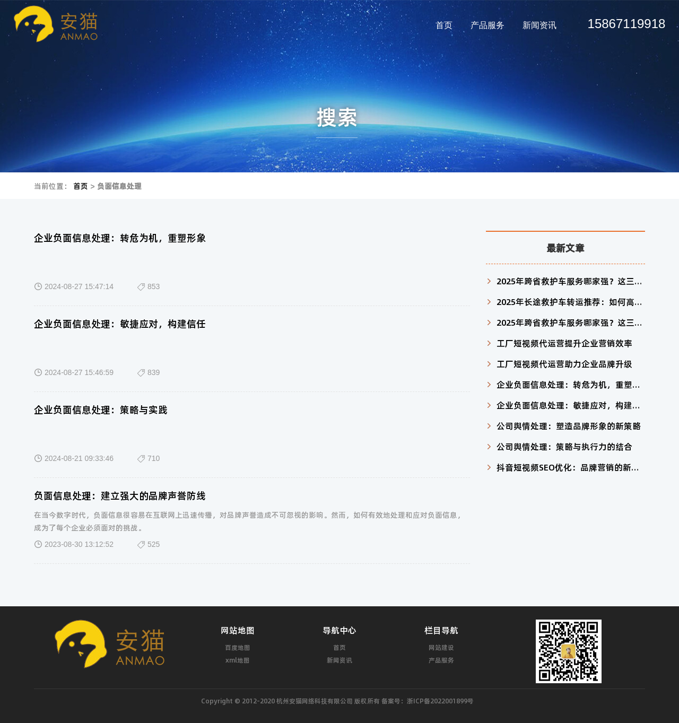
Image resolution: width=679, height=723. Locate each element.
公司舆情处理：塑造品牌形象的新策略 (569, 426)
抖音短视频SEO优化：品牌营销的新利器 (572, 467)
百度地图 (237, 647)
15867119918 (627, 23)
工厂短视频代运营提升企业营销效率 (564, 343)
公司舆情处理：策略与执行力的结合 (564, 446)
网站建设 (441, 647)
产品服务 (487, 25)
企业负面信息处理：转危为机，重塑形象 (120, 238)
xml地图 (237, 660)
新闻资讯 (539, 25)
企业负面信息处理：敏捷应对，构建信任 (120, 323)
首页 (444, 25)
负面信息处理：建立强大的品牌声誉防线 (120, 495)
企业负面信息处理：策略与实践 (101, 409)
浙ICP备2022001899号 (440, 700)
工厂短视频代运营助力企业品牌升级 (564, 364)
